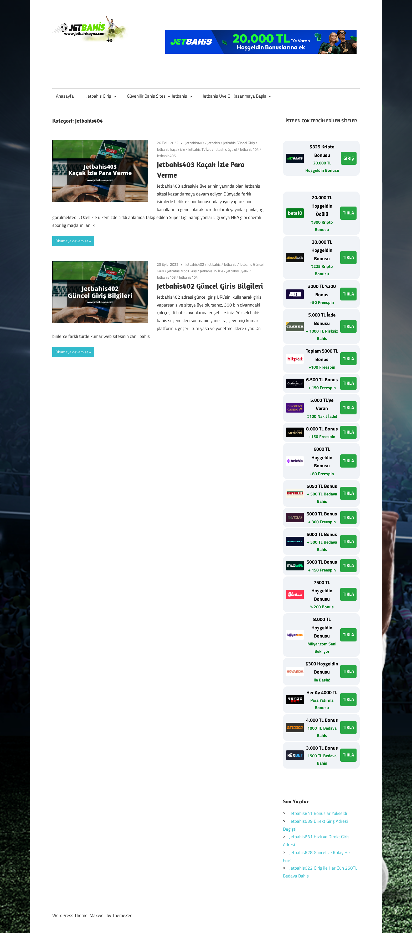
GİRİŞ (348, 158)
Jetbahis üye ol (225, 149)
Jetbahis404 (249, 149)
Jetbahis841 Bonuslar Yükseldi (318, 813)
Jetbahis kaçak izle (171, 149)
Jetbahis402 (194, 264)
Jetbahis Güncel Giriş (239, 143)
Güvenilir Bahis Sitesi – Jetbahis (159, 96)
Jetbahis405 (166, 155)
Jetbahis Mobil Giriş (182, 271)
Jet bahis (214, 264)
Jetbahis (213, 143)
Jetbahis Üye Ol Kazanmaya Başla (237, 96)
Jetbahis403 (194, 143)
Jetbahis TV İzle (199, 149)
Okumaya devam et (71, 241)
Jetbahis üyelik (237, 271)
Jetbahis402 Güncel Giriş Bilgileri (210, 285)
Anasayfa (65, 96)
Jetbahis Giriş (101, 96)
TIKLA (348, 212)
